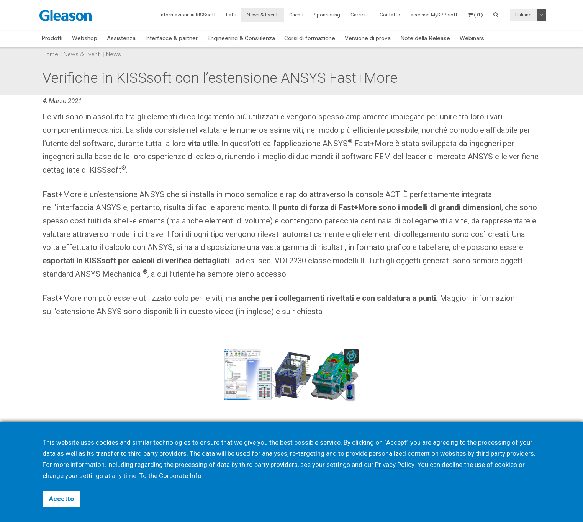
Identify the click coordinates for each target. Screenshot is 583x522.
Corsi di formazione (309, 38)
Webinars (472, 38)
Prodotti (51, 38)
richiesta (307, 311)
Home (50, 54)
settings (91, 476)
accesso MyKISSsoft (434, 14)
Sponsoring (327, 14)
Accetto (61, 498)
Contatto (390, 14)
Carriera (359, 14)
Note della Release (425, 38)
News (113, 54)
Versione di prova (368, 38)
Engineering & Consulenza (241, 38)
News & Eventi (263, 14)
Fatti (231, 14)
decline (451, 464)
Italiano (523, 14)
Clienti (296, 14)
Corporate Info (180, 476)
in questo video (207, 311)
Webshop (84, 38)
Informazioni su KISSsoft (188, 14)
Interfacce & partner (171, 38)
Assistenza (121, 38)
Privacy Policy (394, 464)
